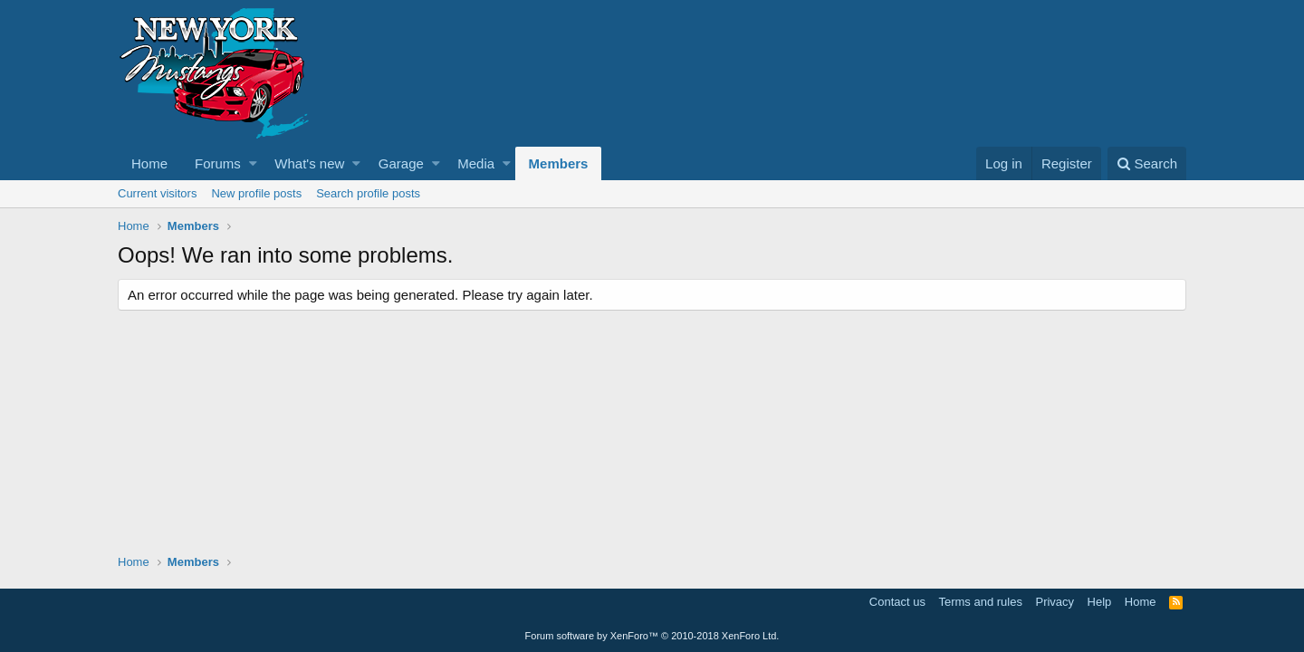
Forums (218, 163)
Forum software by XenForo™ (652, 635)
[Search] (1146, 163)
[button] (253, 163)
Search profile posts (368, 193)
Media (475, 163)
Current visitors (157, 193)
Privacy (1054, 602)
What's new (309, 163)
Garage (401, 163)
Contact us (897, 602)
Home (149, 163)
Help (1100, 602)
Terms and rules (979, 602)
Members (559, 163)
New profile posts (256, 193)
